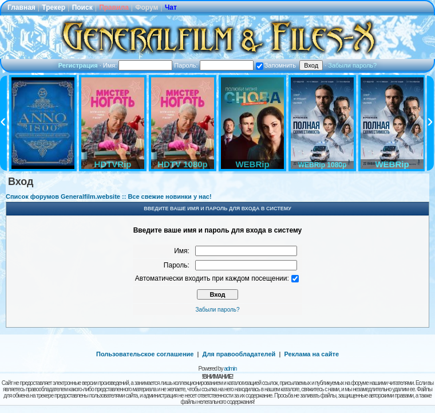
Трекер (53, 7)
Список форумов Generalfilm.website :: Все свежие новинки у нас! (109, 196)
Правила (114, 7)
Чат (171, 7)
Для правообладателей (239, 354)
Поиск (82, 7)
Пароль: (213, 65)
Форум (146, 7)
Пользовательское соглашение (144, 354)
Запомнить (276, 65)
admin (230, 368)
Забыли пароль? (352, 65)
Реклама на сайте (311, 354)
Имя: (138, 65)
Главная (21, 7)
